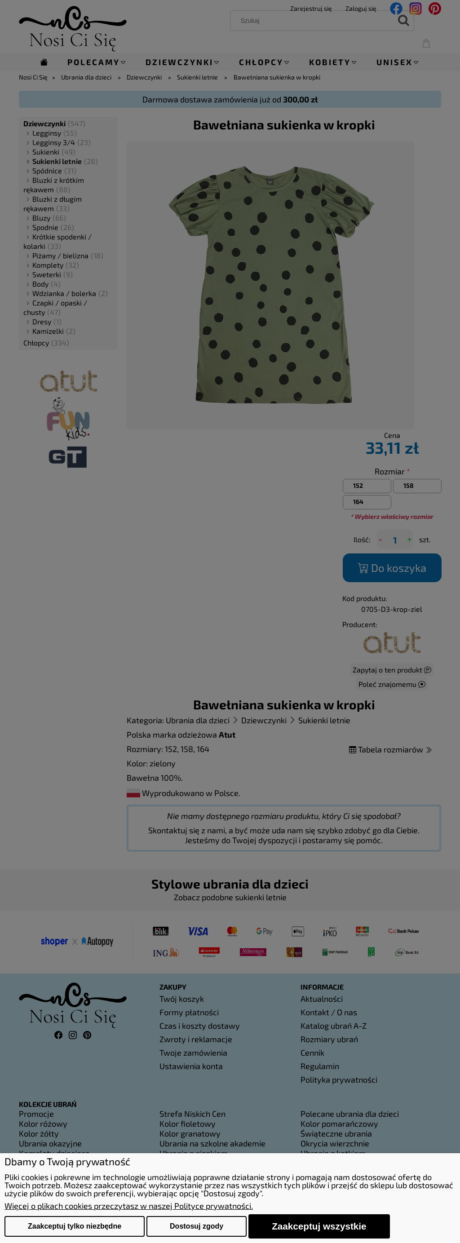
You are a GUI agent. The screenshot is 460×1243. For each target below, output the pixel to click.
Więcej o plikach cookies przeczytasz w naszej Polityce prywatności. (128, 1206)
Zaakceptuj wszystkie (319, 1226)
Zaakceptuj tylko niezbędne (74, 1226)
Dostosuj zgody (196, 1226)
